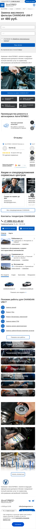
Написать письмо (9, 228)
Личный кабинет (27, 511)
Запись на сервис (30, 1)
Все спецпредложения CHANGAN (18, 210)
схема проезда (16, 244)
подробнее (25, 244)
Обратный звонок (27, 228)
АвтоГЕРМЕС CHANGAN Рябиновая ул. (14, 144)
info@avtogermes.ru (26, 506)
